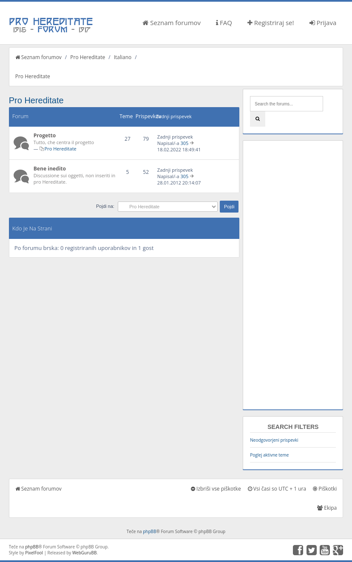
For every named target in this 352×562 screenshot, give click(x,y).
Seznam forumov (171, 22)
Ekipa (327, 507)
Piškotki (325, 488)
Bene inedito (50, 168)
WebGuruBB (84, 553)
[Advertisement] (293, 275)
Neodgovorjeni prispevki (274, 440)
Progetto (45, 135)
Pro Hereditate (87, 57)
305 (184, 143)
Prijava (323, 22)
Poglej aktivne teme (269, 455)
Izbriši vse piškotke (216, 488)
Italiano (123, 57)
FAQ (224, 22)
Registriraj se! (270, 22)
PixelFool (34, 553)
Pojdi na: (105, 206)
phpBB (149, 531)
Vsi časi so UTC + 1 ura (277, 488)
